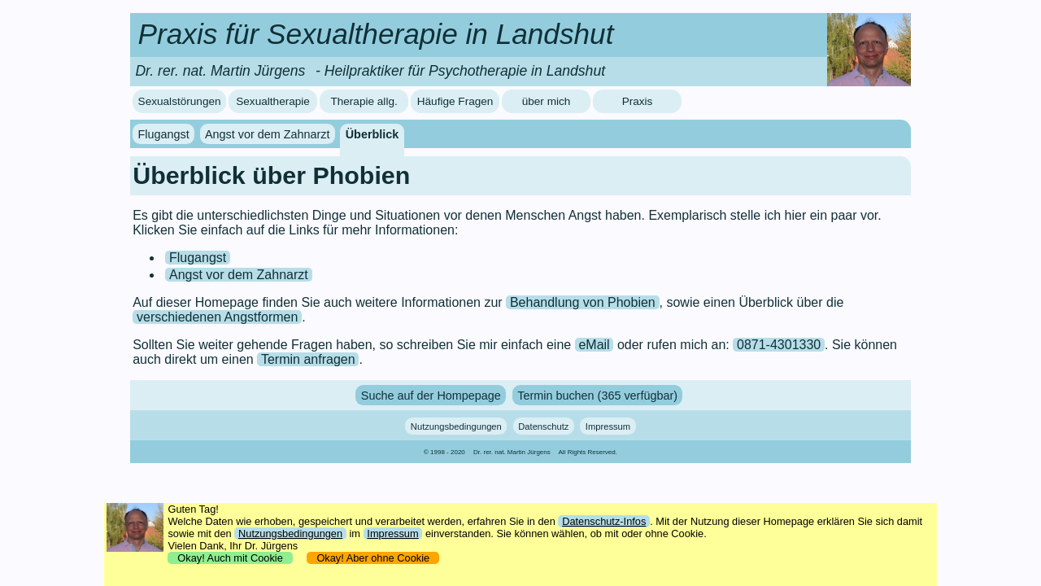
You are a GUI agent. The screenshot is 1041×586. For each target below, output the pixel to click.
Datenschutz (543, 426)
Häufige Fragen (455, 101)
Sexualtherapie (273, 101)
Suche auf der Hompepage (431, 394)
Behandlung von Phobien (583, 302)
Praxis (637, 101)
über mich (546, 101)
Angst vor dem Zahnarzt (267, 134)
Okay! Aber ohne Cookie (373, 558)
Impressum (608, 426)
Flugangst (163, 134)
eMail (593, 345)
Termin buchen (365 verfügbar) (597, 394)
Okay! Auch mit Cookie (230, 558)
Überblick (372, 134)
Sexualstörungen (179, 101)
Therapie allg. (363, 101)
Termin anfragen (308, 359)
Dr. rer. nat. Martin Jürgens (512, 452)
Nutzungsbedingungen (456, 426)
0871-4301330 (779, 345)
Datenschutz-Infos (604, 521)
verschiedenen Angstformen (217, 317)
